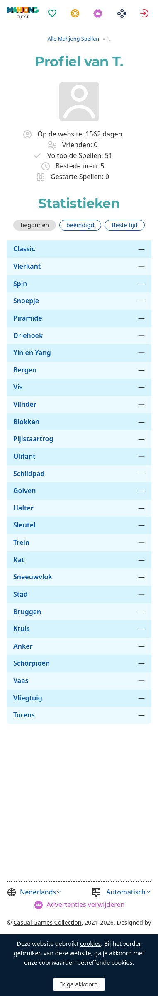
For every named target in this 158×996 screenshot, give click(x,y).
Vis (18, 386)
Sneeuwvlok (32, 576)
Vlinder (24, 404)
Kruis (21, 628)
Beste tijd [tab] (124, 225)
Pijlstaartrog (33, 438)
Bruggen (27, 611)
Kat (18, 559)
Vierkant (27, 266)
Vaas (20, 680)
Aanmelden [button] (145, 12)
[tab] (34, 225)
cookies (90, 943)
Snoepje (26, 300)
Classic (24, 248)
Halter (23, 508)
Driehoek (28, 335)
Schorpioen (31, 663)
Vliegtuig (27, 697)
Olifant (24, 456)
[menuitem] (53, 7)
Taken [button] (76, 12)
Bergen (24, 369)
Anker (23, 646)
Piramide (27, 318)
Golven (24, 490)
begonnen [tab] (34, 225)
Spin (20, 283)
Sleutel (24, 525)
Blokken (26, 421)
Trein (21, 542)
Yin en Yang (32, 352)
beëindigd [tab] (80, 225)
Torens (24, 714)
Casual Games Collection (47, 922)
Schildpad (29, 473)
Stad (20, 594)
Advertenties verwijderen (86, 904)
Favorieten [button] (53, 12)
